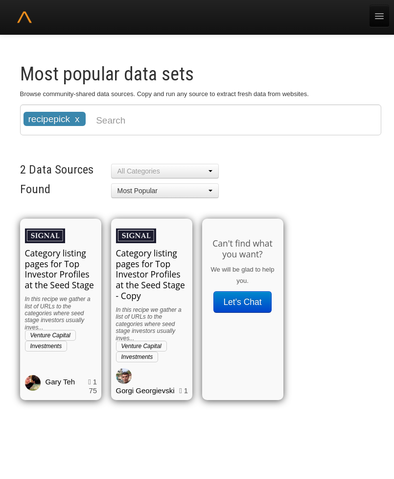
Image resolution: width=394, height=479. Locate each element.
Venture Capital (50, 335)
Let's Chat (242, 302)
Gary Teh (60, 382)
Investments (46, 346)
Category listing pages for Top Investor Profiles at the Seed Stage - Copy (150, 274)
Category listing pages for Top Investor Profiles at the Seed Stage (59, 269)
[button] (165, 171)
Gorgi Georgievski (145, 390)
